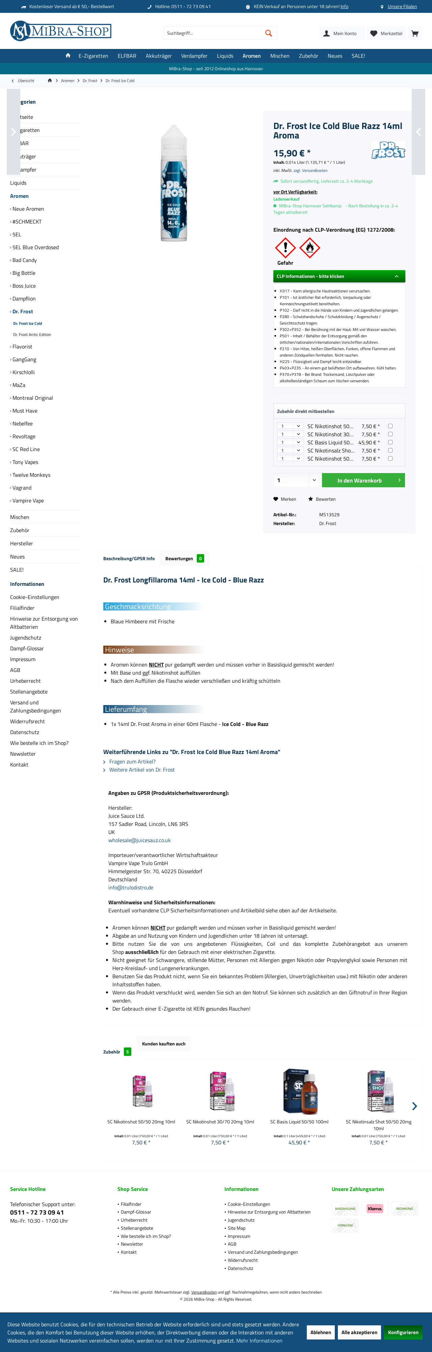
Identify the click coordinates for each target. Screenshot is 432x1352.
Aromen (19, 196)
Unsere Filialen (402, 6)
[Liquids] (225, 56)
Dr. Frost (22, 311)
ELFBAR (19, 143)
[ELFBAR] (127, 56)
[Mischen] (280, 56)
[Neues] (335, 56)
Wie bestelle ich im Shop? (39, 750)
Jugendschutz (25, 644)
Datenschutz (24, 739)
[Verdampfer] (194, 56)
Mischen (19, 517)
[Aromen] (252, 56)
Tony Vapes (24, 462)
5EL (16, 234)
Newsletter (23, 760)
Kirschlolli (23, 372)
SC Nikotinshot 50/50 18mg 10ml (346, 458)
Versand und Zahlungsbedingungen (35, 713)
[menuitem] (415, 33)
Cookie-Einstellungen (34, 604)
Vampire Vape (27, 500)
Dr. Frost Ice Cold (27, 323)
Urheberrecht (25, 687)
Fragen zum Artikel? (129, 761)
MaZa (18, 385)
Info (344, 6)
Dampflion (23, 298)
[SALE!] (358, 56)
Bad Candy (24, 260)
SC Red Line (25, 449)
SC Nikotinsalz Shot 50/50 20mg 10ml (351, 450)
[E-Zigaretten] (93, 56)
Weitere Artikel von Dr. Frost (139, 769)
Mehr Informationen (259, 1340)
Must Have (24, 411)
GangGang (23, 359)
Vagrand (21, 488)
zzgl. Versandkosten (310, 170)
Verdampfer (23, 169)
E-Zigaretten (25, 130)
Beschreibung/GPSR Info (129, 558)
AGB (15, 677)
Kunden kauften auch (164, 1043)
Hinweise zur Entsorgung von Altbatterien (44, 629)
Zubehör (19, 530)
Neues (17, 556)
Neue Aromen (27, 209)
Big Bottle (23, 273)
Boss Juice (23, 286)
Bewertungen (184, 558)
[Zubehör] (308, 56)
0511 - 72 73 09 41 (37, 1212)
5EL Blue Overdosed (35, 247)
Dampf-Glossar (27, 655)
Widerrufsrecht (27, 728)
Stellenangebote (29, 698)
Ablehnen (320, 1332)
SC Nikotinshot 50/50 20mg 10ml (346, 426)
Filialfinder (22, 614)
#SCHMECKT (26, 221)
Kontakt (19, 771)
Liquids (18, 183)
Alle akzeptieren (359, 1332)
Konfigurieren (403, 1332)
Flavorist (21, 346)
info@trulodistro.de (130, 887)
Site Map (236, 1227)
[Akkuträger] (159, 56)
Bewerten (322, 498)
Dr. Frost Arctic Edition (31, 334)
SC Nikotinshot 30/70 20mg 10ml (346, 434)
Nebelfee (22, 423)
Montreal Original (32, 398)
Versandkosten (204, 1292)
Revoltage (23, 436)
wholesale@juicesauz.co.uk (139, 840)
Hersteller (21, 543)
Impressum (22, 666)
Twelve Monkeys (30, 475)
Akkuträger (23, 156)
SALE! (17, 570)
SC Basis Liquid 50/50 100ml (340, 442)
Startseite (21, 117)
